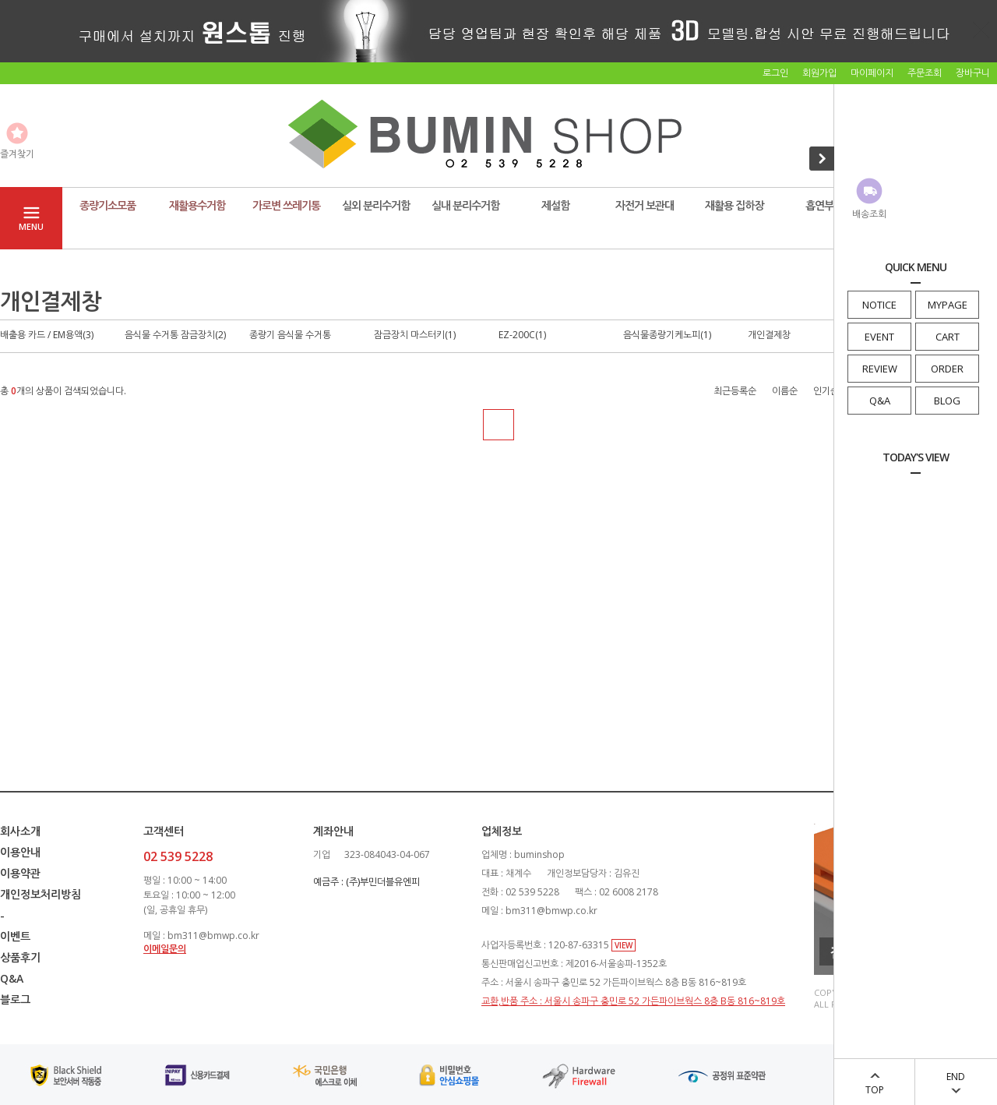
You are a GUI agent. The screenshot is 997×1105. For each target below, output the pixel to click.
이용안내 (20, 852)
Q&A (879, 401)
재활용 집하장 (734, 205)
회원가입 (819, 72)
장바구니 (973, 72)
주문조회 (924, 72)
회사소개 (20, 831)
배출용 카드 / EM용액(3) (46, 334)
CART (947, 337)
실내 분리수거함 (465, 205)
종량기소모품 (107, 205)
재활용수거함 (197, 205)
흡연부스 (824, 205)
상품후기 (20, 957)
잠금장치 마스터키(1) (415, 334)
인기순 (826, 390)
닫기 (981, 29)
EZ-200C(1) (522, 334)
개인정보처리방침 (40, 894)
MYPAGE (947, 305)
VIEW (623, 945)
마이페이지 (872, 72)
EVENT (879, 337)
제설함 (555, 205)
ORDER (947, 369)
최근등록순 (734, 390)
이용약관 (20, 873)
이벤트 (15, 936)
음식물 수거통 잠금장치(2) (175, 334)
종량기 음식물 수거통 (290, 334)
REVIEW (879, 369)
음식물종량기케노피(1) (667, 334)
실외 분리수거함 (376, 205)
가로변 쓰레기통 (286, 205)
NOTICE (879, 305)
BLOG (947, 401)
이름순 (785, 390)
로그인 (775, 72)
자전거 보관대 (644, 205)
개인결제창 (769, 334)
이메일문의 (164, 948)
